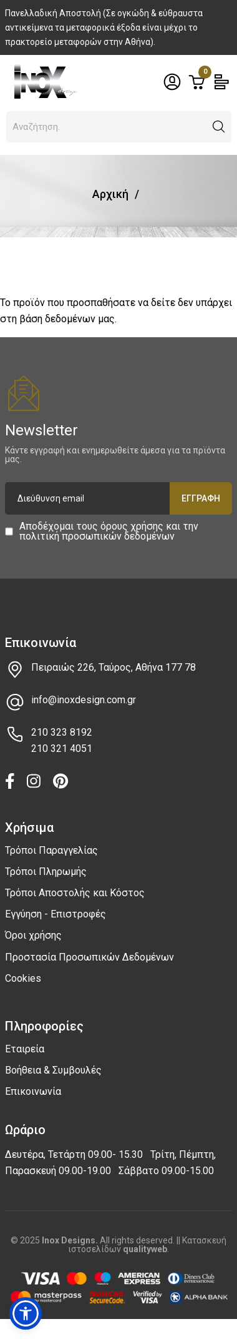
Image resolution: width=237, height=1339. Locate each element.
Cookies (23, 978)
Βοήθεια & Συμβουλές (53, 1070)
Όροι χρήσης (33, 935)
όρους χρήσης (131, 526)
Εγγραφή (200, 498)
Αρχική (110, 193)
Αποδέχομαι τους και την (108, 531)
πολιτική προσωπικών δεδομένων (97, 536)
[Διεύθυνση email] (119, 498)
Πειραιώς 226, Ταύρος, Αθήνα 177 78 (113, 667)
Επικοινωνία (33, 1091)
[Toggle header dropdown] (172, 82)
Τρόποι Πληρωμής (46, 871)
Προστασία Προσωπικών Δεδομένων (89, 957)
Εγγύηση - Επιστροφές (55, 914)
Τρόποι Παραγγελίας (51, 850)
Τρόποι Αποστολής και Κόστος (75, 893)
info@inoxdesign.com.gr (83, 700)
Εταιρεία (24, 1049)
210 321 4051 (61, 748)
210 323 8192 (61, 732)
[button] (219, 127)
